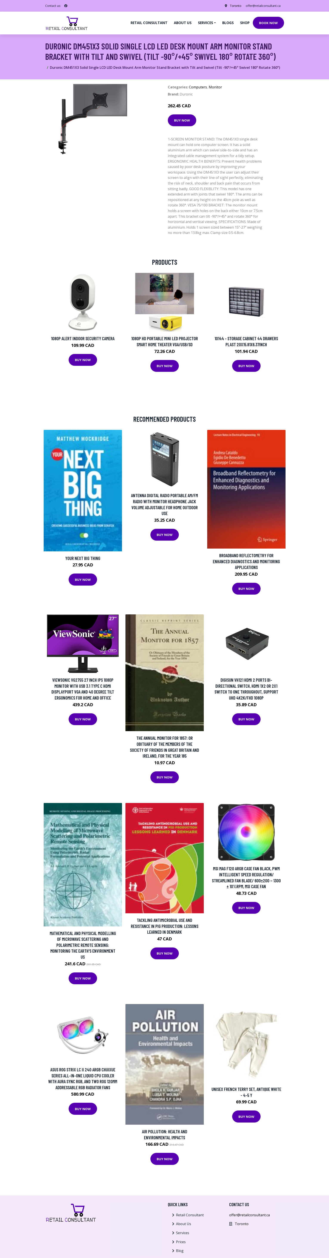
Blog (180, 1250)
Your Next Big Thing (82, 558)
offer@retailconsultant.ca (263, 6)
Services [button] (205, 22)
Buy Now (182, 120)
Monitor (215, 87)
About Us (183, 1223)
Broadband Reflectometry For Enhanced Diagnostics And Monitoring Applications (246, 561)
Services (182, 1232)
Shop (245, 22)
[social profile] (66, 6)
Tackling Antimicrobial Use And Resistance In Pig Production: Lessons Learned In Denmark (164, 926)
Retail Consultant (149, 22)
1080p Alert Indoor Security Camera (82, 338)
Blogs (228, 22)
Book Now (268, 23)
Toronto (235, 6)
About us (183, 22)
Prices (181, 1242)
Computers (198, 87)
